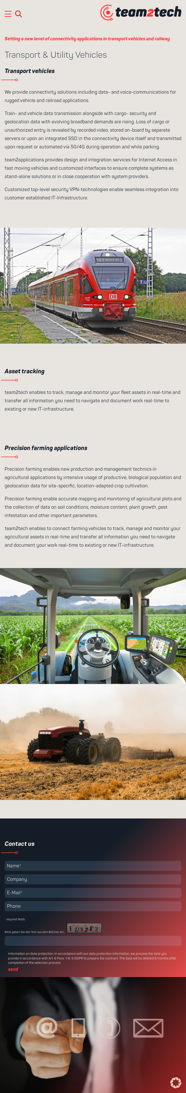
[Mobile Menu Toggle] (8, 14)
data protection (41, 954)
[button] (176, 1083)
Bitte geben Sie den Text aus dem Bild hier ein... (35, 932)
